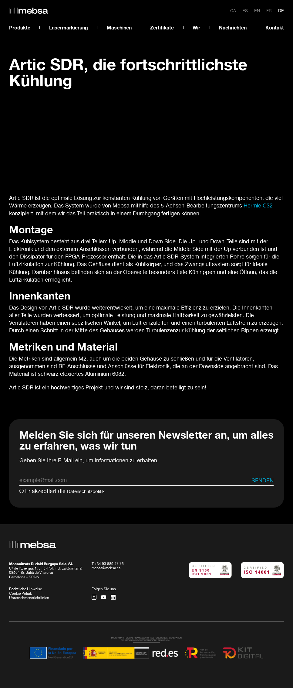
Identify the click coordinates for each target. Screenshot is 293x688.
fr (269, 11)
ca (233, 11)
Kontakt (274, 27)
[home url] (28, 11)
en (257, 11)
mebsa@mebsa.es (106, 568)
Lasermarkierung (68, 27)
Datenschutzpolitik (90, 491)
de (281, 11)
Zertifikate (162, 27)
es (245, 11)
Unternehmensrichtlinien (29, 598)
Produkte (19, 27)
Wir (196, 27)
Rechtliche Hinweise (25, 589)
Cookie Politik (20, 594)
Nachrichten (233, 27)
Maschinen (119, 27)
